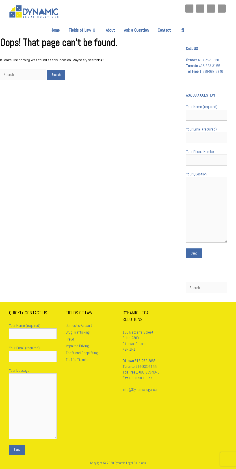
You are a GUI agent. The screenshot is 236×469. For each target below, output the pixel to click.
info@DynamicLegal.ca (140, 389)
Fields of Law (85, 30)
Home (55, 30)
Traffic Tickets (77, 359)
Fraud (70, 339)
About (110, 30)
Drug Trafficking (78, 332)
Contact (164, 30)
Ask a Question (136, 30)
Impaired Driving (77, 345)
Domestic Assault (79, 325)
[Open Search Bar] (182, 30)
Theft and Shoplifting (82, 352)
